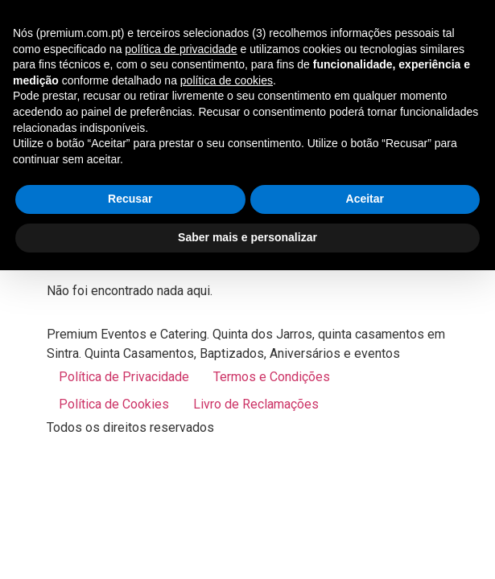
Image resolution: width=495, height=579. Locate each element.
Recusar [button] (130, 198)
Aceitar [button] (365, 198)
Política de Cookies (114, 404)
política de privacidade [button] (181, 49)
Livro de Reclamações (256, 404)
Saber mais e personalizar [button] (247, 237)
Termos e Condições (271, 376)
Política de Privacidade (124, 376)
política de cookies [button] (226, 80)
